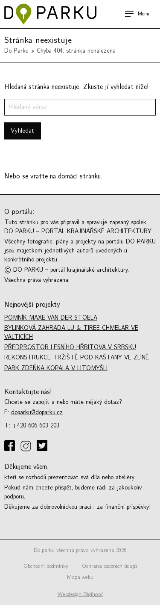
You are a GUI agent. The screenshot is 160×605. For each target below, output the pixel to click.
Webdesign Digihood (80, 594)
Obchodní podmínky (45, 566)
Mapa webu (80, 577)
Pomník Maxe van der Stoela (50, 317)
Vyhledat (22, 130)
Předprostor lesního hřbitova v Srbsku (70, 347)
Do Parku (16, 50)
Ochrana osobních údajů (109, 566)
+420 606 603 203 (35, 425)
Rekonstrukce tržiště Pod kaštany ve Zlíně (76, 357)
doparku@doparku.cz (37, 412)
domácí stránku (79, 176)
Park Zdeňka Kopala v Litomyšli (56, 368)
